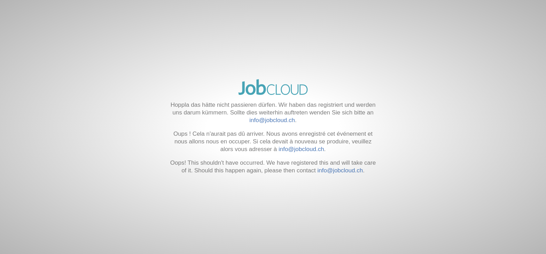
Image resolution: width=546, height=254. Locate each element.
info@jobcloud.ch (272, 120)
